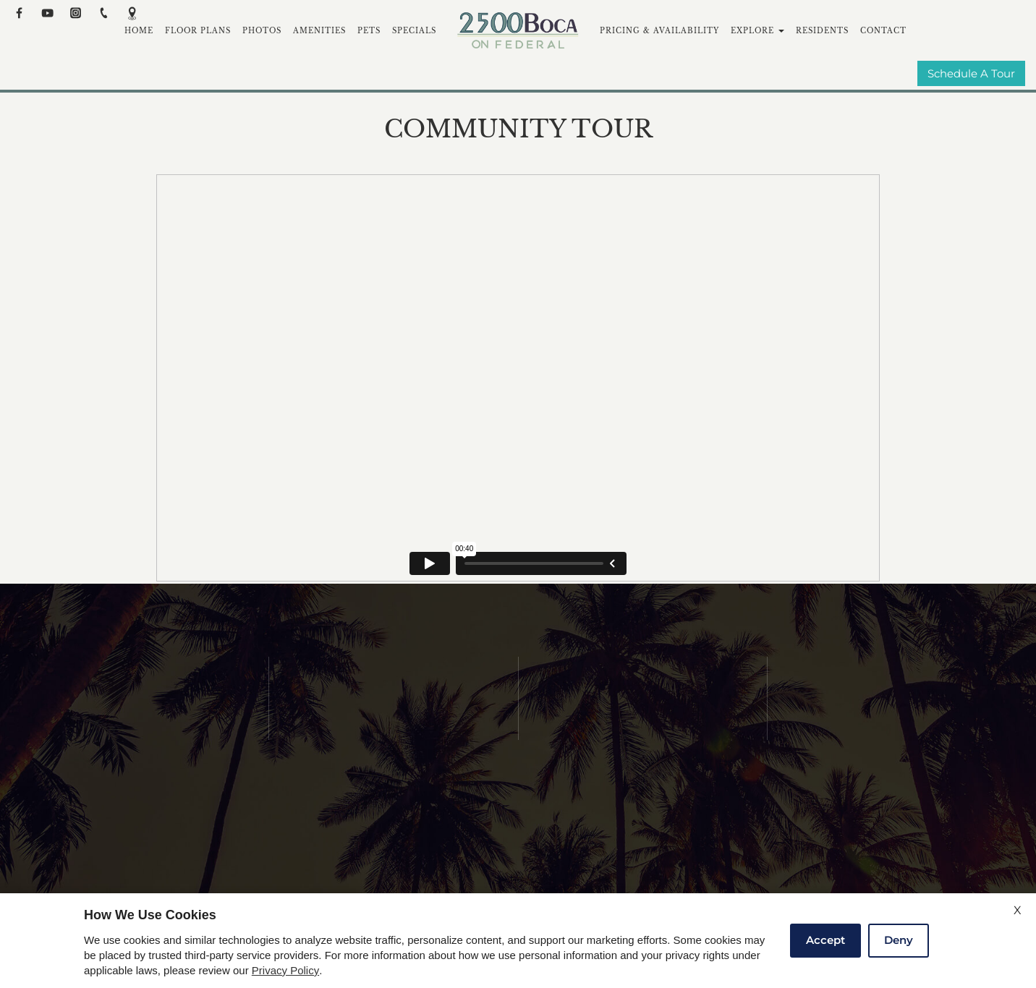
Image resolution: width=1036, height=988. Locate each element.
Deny (898, 940)
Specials (414, 30)
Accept (825, 940)
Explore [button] (757, 30)
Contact (883, 30)
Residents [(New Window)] (822, 30)
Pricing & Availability (659, 30)
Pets (369, 30)
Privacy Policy (285, 970)
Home (138, 30)
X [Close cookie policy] (1018, 910)
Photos (261, 30)
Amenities (319, 30)
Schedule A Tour (971, 74)
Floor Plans (198, 30)
